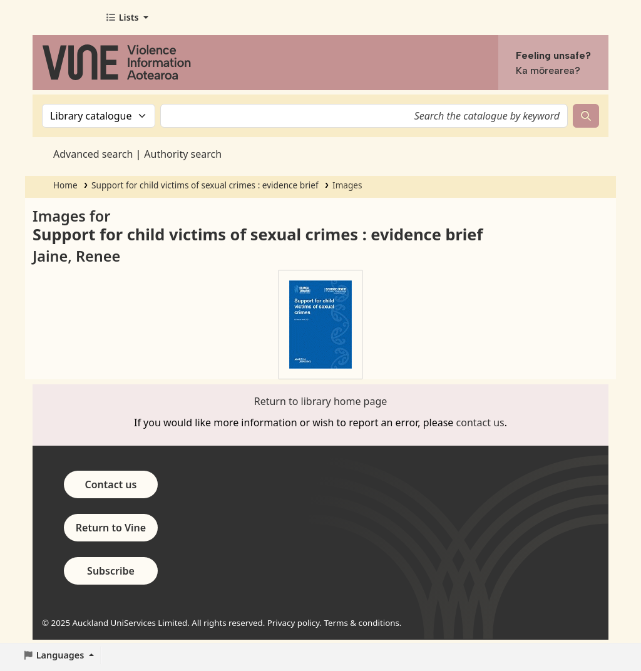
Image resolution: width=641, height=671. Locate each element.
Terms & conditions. (363, 622)
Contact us (111, 484)
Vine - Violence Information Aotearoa (66, 17)
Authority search (183, 154)
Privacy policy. (294, 622)
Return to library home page (320, 401)
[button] (126, 17)
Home (65, 185)
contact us (480, 422)
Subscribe (111, 571)
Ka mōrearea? (548, 70)
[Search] (586, 116)
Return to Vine (111, 528)
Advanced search (93, 154)
